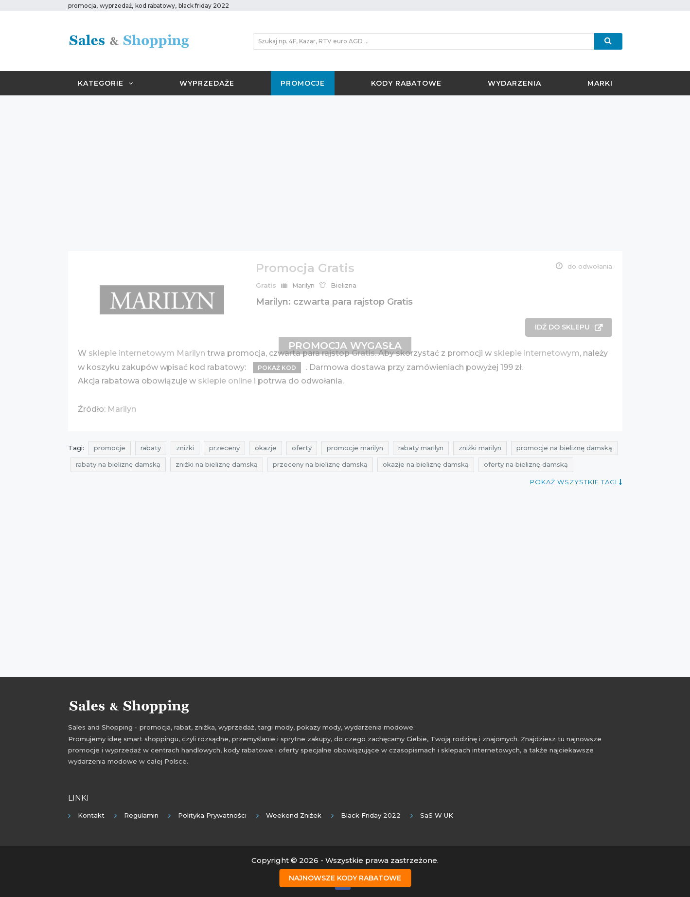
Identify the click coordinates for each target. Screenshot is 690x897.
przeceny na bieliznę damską (320, 464)
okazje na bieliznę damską (426, 464)
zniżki (185, 448)
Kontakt (91, 815)
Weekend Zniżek (293, 815)
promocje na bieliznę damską (564, 448)
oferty (302, 448)
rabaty (151, 448)
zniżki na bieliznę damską (217, 464)
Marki (600, 83)
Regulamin (141, 815)
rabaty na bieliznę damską (118, 464)
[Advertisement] (345, 173)
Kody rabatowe (406, 83)
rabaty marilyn (420, 448)
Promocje (303, 83)
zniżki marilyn (480, 448)
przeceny (224, 448)
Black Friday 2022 (371, 815)
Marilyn (303, 285)
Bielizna (343, 285)
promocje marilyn (355, 448)
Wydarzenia (514, 83)
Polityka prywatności (212, 815)
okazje (266, 448)
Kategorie (105, 83)
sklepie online (225, 380)
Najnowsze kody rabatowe (345, 878)
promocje (109, 448)
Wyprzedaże (206, 83)
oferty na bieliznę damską (526, 464)
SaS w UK (436, 815)
